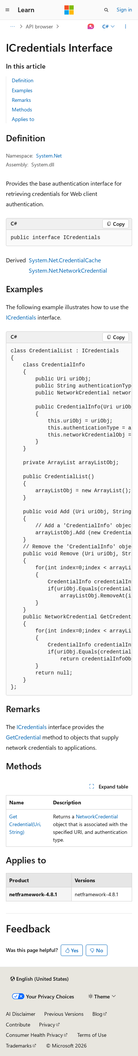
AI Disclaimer (20, 1013)
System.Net (49, 155)
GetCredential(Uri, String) (25, 824)
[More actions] (125, 26)
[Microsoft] (69, 10)
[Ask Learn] (91, 26)
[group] (69, 519)
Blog (97, 1013)
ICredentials (21, 317)
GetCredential (23, 737)
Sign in (124, 9)
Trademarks (19, 1045)
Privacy (47, 1024)
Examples (22, 90)
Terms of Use (91, 1034)
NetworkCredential (97, 816)
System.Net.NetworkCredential (68, 270)
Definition (22, 80)
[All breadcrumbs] (12, 26)
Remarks (21, 99)
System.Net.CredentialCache (65, 260)
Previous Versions (64, 1013)
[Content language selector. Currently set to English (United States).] (39, 979)
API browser (39, 26)
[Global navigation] (7, 10)
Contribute (18, 1024)
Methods (22, 109)
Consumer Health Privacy (34, 1034)
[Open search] (106, 10)
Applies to (23, 118)
